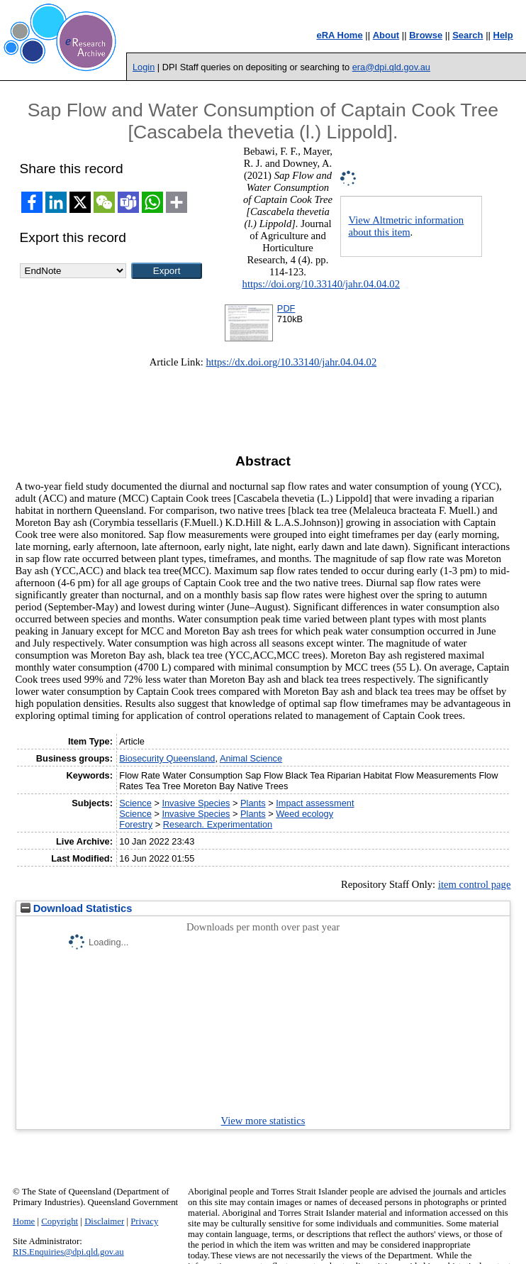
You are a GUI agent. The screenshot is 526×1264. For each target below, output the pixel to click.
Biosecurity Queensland (167, 758)
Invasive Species (196, 803)
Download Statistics (77, 908)
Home (24, 1221)
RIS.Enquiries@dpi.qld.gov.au (68, 1252)
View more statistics (263, 1120)
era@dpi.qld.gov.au (391, 67)
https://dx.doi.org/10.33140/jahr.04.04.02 (291, 362)
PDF (286, 308)
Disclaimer (104, 1221)
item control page (474, 884)
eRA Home (339, 35)
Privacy (144, 1221)
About (386, 35)
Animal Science (251, 758)
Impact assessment (315, 803)
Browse (425, 35)
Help (503, 35)
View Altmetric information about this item (406, 226)
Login (144, 67)
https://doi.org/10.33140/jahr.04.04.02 (321, 284)
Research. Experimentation (217, 824)
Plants (253, 803)
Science (135, 803)
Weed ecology (304, 813)
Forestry (135, 824)
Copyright (59, 1221)
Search (467, 35)
